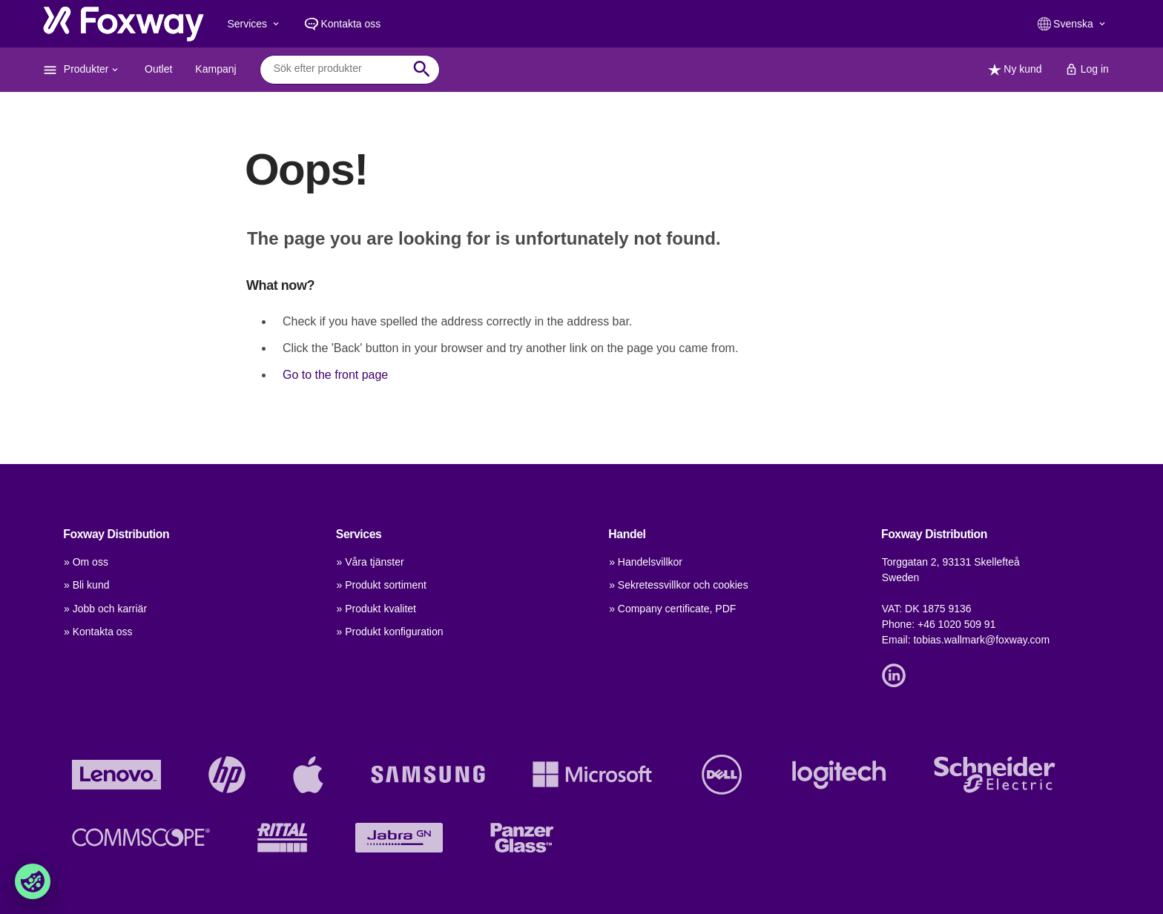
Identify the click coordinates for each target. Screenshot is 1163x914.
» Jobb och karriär (105, 609)
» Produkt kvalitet (376, 609)
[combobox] (338, 69)
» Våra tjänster (370, 562)
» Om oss (86, 562)
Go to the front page (335, 374)
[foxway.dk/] (123, 24)
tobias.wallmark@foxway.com (981, 640)
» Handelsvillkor (645, 562)
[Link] (897, 674)
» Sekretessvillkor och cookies (678, 585)
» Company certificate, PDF (672, 609)
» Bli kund (86, 585)
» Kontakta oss (98, 632)
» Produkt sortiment (381, 585)
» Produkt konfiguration (390, 632)
